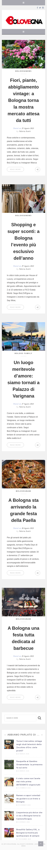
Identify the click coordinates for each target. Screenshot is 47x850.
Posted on (23, 128)
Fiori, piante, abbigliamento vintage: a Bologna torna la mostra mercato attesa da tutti (23, 100)
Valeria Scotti (25, 131)
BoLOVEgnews (23, 71)
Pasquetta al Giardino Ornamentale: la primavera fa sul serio (29, 764)
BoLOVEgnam (23, 491)
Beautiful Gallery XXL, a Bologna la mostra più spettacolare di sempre (27, 832)
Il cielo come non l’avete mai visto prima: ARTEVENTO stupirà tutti (28, 781)
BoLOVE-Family (23, 353)
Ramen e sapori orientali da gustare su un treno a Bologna (28, 798)
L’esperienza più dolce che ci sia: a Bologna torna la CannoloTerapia (29, 815)
